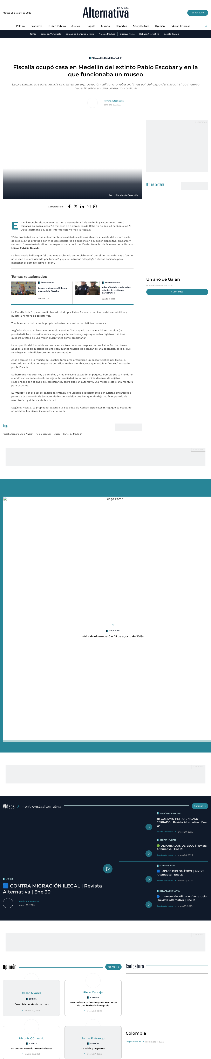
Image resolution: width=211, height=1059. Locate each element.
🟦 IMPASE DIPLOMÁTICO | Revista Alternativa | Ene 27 (180, 619)
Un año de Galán (163, 279)
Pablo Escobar (43, 434)
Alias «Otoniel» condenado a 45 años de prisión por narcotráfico (116, 290)
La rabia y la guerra (93, 795)
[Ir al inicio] (106, 12)
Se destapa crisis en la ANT (35, 968)
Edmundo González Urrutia (80, 34)
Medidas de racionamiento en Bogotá (107, 961)
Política (20, 26)
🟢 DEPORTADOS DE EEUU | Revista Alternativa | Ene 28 (182, 594)
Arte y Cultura (141, 26)
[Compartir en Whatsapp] (95, 207)
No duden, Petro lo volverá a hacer (31, 795)
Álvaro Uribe (47, 283)
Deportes (121, 26)
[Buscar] (205, 26)
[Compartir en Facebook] (69, 207)
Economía (36, 26)
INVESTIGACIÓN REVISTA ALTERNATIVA (37, 961)
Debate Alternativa (149, 34)
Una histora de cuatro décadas (175, 971)
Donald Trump (171, 34)
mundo (9, 626)
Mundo (105, 26)
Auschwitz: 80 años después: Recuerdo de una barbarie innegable (93, 751)
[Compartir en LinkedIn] (82, 207)
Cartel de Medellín (72, 434)
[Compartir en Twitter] (76, 207)
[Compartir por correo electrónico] (88, 207)
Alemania (94, 744)
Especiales (12, 864)
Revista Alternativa (114, 100)
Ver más (200, 553)
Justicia (76, 26)
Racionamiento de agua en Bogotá (105, 968)
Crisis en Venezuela (51, 34)
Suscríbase (198, 12)
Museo (57, 434)
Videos (8, 553)
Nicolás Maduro (107, 34)
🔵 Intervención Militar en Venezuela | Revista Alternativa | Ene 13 (182, 645)
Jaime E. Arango (93, 785)
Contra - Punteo (167, 587)
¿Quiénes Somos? (13, 1056)
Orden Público (57, 26)
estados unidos (112, 283)
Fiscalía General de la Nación (106, 58)
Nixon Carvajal (93, 739)
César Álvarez (31, 740)
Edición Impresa (180, 26)
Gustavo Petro (127, 34)
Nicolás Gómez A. (31, 785)
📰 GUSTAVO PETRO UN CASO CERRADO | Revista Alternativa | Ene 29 (182, 569)
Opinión (160, 26)
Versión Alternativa (170, 560)
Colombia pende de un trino (31, 751)
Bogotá (91, 26)
